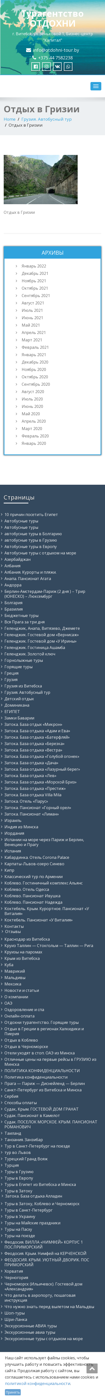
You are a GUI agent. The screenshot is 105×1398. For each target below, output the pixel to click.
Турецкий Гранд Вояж (26, 1159)
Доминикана (16, 705)
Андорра (12, 585)
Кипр (9, 870)
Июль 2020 (32, 399)
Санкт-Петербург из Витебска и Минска (43, 1090)
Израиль (12, 820)
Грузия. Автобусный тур (46, 119)
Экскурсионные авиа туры (29, 1332)
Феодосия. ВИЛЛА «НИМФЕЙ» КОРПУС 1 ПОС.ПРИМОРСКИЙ (43, 1244)
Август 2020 (33, 391)
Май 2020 (31, 413)
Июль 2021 (32, 310)
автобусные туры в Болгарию (33, 533)
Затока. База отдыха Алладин (33, 1196)
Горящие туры (18, 666)
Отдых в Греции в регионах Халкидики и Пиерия (44, 1031)
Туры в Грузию (19, 1171)
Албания (12, 565)
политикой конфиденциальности (37, 1383)
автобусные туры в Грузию (30, 540)
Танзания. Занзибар (23, 1139)
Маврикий (14, 971)
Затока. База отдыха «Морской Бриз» (40, 782)
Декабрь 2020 (35, 362)
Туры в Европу (18, 1178)
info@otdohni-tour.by (56, 50)
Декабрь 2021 (35, 273)
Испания (12, 851)
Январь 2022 (34, 266)
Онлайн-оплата (19, 1016)
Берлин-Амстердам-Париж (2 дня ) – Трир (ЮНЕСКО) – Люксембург (44, 594)
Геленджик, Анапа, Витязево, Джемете (42, 628)
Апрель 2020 (34, 421)
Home (10, 119)
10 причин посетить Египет (31, 514)
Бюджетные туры (21, 615)
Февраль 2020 (35, 435)
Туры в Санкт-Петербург (28, 1210)
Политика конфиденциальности (36, 1077)
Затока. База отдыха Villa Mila (32, 795)
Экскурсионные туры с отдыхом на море (43, 1338)
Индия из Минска (21, 827)
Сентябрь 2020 (36, 384)
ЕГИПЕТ (12, 711)
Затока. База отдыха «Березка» (34, 743)
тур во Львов (17, 1152)
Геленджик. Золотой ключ (29, 654)
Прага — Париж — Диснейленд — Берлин (44, 1083)
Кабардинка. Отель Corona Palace (36, 857)
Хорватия (13, 1271)
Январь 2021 (34, 354)
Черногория (16, 1277)
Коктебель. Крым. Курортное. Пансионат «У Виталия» (46, 911)
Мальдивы (14, 977)
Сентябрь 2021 (36, 295)
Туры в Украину (19, 1216)
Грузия (11, 679)
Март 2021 (32, 339)
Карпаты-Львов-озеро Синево (34, 863)
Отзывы (13, 931)
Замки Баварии (19, 718)
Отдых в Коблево (21, 1040)
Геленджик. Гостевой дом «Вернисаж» (41, 634)
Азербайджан (17, 559)
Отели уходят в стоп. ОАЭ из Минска (39, 1053)
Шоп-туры (14, 1313)
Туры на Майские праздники (32, 1223)
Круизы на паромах (23, 952)
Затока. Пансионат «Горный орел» (37, 807)
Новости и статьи (21, 990)
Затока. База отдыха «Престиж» (35, 788)
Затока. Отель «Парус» (26, 801)
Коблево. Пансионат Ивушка (32, 896)
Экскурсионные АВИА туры (30, 1326)
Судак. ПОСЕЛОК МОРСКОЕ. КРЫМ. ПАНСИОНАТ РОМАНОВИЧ (50, 1124)
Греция (11, 673)
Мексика (12, 984)
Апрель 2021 (34, 332)
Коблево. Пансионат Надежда (33, 902)
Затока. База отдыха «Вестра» (33, 750)
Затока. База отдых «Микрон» (33, 724)
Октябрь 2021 (35, 288)
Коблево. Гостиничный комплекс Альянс (43, 883)
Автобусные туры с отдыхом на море (40, 553)
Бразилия (13, 609)
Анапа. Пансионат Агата (27, 578)
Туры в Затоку (18, 1191)
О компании (16, 996)
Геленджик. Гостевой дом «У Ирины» (40, 641)
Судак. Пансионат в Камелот (32, 1115)
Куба (8, 964)
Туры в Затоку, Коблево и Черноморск (42, 1203)
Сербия (11, 1096)
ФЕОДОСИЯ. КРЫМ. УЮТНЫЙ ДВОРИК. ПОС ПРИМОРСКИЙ (46, 1262)
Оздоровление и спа (24, 1009)
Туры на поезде (19, 1235)
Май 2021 (31, 325)
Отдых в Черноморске (26, 1046)
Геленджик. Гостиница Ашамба (34, 647)
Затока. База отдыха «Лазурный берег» (42, 769)
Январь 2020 (34, 443)
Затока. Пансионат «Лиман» (31, 814)
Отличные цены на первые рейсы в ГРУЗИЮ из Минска (50, 1062)
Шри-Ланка (15, 1319)
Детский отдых (19, 698)
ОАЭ (8, 1003)
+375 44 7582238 (55, 58)
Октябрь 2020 (35, 376)
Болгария (13, 602)
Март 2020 (32, 428)
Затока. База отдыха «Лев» (30, 775)
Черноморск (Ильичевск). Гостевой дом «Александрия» (43, 1286)
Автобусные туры (21, 521)
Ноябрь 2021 (34, 280)
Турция (11, 1165)
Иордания (14, 833)
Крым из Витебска (22, 958)
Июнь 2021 (32, 317)
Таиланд (12, 1133)
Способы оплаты (20, 1102)
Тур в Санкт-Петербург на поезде (37, 1146)
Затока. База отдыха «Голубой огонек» (41, 756)
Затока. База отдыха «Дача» (31, 763)
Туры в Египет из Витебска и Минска (40, 1184)
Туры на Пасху (18, 1229)
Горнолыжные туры (23, 660)
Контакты (14, 926)
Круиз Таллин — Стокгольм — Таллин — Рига (48, 945)
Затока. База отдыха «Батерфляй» (37, 737)
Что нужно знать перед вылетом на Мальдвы (49, 1306)
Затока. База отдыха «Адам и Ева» (37, 730)
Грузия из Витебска (23, 686)
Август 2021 (33, 302)
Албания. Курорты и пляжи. (30, 572)
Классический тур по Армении (33, 876)
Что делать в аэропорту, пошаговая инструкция (39, 1298)
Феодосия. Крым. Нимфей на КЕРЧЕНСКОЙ (45, 1253)
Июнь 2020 (32, 406)
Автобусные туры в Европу (30, 546)
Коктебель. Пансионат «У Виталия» (38, 920)
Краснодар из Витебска (27, 939)
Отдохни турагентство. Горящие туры (41, 1022)
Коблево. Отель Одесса (26, 889)
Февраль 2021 (35, 347)
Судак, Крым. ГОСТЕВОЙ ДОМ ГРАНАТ (41, 1109)
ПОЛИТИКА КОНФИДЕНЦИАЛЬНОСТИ (42, 1070)
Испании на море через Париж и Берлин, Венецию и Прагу (44, 842)
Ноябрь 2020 (34, 369)
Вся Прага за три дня (24, 622)
